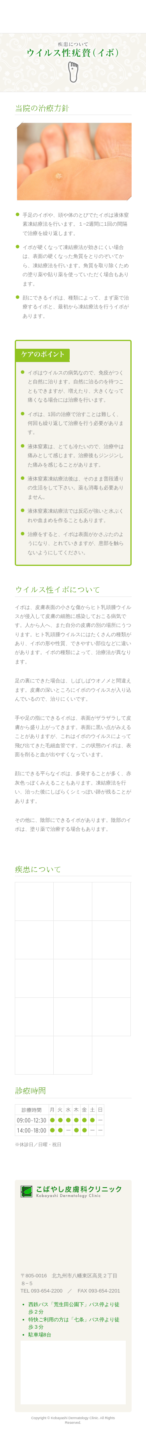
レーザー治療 (72, 901)
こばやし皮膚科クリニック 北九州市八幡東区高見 (57, 17)
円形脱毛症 (111, 1016)
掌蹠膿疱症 (72, 1016)
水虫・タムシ (34, 978)
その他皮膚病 (72, 1055)
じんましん (72, 939)
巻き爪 (34, 1016)
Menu (123, 17)
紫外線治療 (34, 901)
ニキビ (111, 939)
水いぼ (72, 978)
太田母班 (34, 1055)
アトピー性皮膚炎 (111, 901)
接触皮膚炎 (34, 939)
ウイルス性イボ (111, 978)
